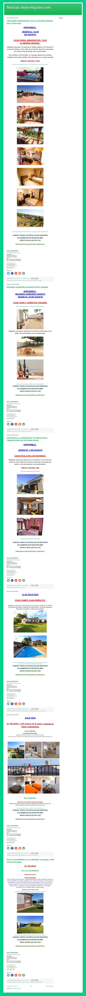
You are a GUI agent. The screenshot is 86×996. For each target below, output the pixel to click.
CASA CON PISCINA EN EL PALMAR (36, 982)
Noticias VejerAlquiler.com (29, 8)
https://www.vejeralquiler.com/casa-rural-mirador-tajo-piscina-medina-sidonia (30, 64)
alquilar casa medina (15, 280)
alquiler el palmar (22, 431)
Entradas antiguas (49, 986)
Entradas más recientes (12, 986)
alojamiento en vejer (15, 587)
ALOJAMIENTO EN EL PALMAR (16, 855)
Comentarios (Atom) (16, 988)
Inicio (31, 986)
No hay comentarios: (25, 278)
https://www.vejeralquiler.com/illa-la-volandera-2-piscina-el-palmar (30, 891)
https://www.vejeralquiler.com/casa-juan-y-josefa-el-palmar (30, 306)
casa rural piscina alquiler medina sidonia (34, 280)
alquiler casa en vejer (23, 280)
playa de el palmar (29, 431)
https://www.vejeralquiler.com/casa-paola (30, 471)
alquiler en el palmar (34, 855)
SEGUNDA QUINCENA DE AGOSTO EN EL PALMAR (27, 287)
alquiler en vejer (22, 587)
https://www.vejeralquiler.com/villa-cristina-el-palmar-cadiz (30, 808)
